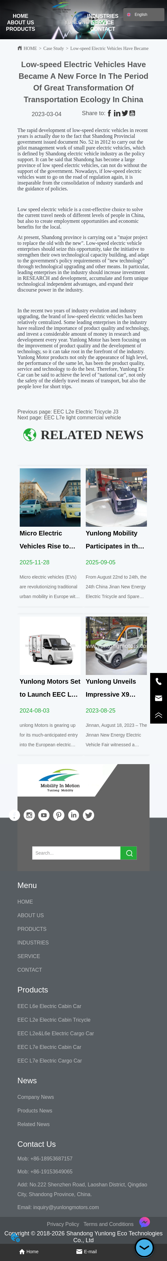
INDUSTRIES (102, 16)
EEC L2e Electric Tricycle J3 (85, 411)
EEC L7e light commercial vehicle (82, 417)
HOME (20, 16)
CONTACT (102, 29)
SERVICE (102, 22)
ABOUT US (20, 22)
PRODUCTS (20, 29)
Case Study (53, 48)
